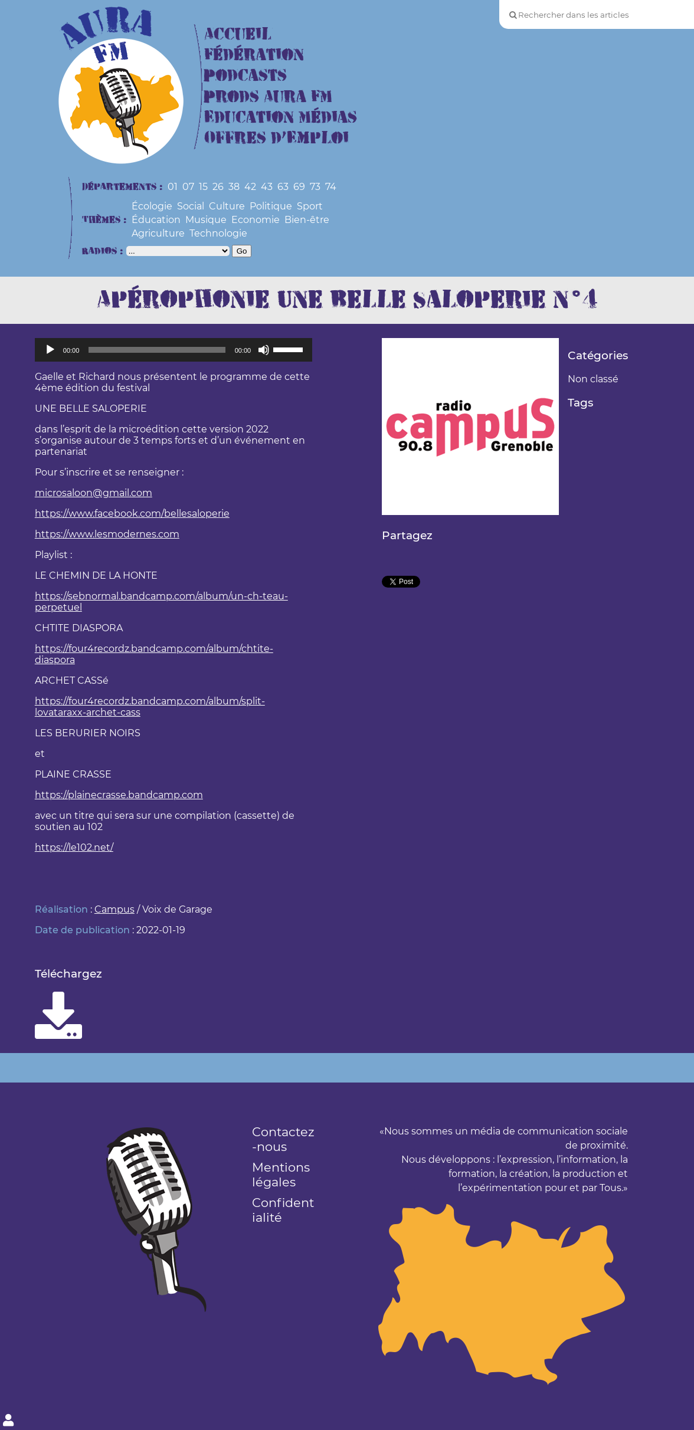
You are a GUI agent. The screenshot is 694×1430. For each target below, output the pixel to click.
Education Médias (280, 117)
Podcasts (245, 75)
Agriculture (158, 233)
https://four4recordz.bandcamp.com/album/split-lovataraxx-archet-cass (150, 707)
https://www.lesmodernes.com (107, 534)
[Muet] (264, 350)
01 (173, 186)
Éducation (156, 219)
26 (218, 186)
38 (234, 186)
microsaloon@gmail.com (93, 492)
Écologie (152, 206)
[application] (173, 350)
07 (188, 186)
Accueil (237, 34)
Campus (114, 909)
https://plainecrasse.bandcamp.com (119, 795)
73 (315, 186)
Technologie (218, 233)
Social (190, 206)
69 (299, 186)
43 (267, 186)
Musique (206, 219)
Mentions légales (281, 1174)
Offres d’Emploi (276, 138)
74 (330, 186)
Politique (271, 206)
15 (203, 186)
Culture (227, 206)
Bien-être (306, 219)
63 (283, 186)
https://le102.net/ (74, 847)
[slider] (157, 350)
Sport (310, 206)
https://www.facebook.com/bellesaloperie (132, 513)
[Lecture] (50, 350)
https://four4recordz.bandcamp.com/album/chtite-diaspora (154, 654)
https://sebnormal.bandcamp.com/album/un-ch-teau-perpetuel (161, 602)
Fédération (254, 55)
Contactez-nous (283, 1139)
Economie (255, 219)
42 (250, 186)
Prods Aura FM (268, 97)
